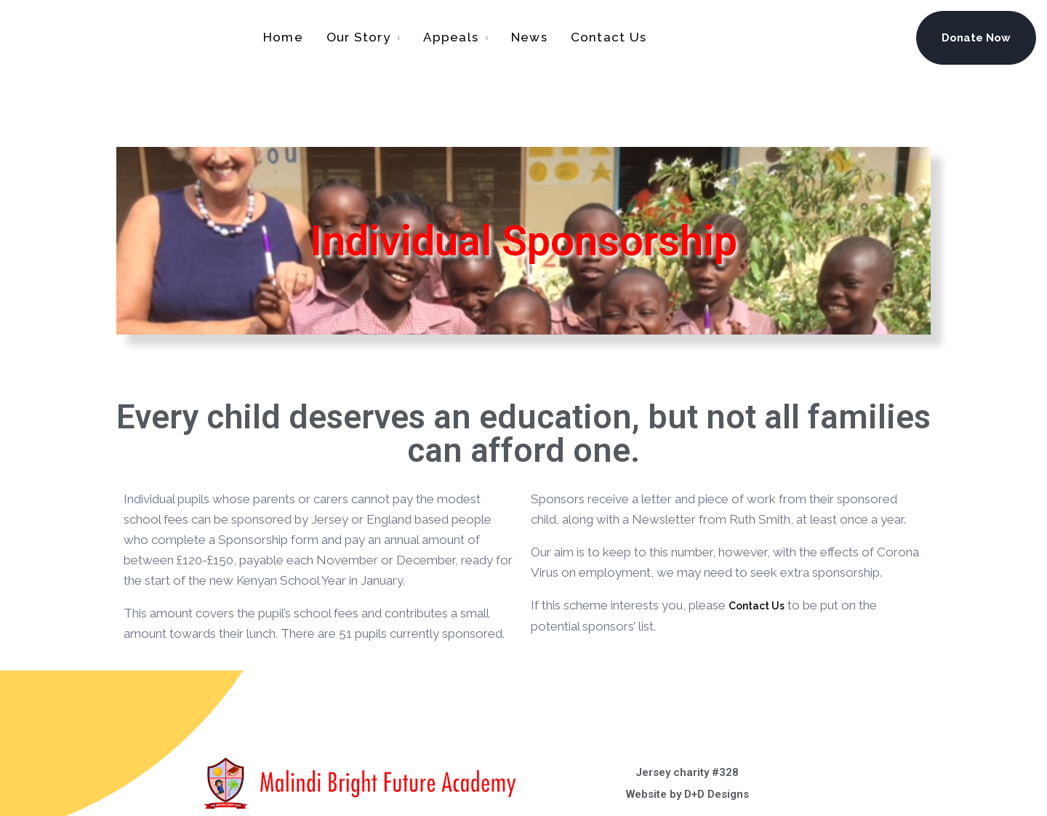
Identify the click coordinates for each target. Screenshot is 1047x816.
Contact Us (608, 37)
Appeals (451, 37)
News (529, 37)
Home (283, 37)
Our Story (358, 37)
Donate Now (976, 37)
